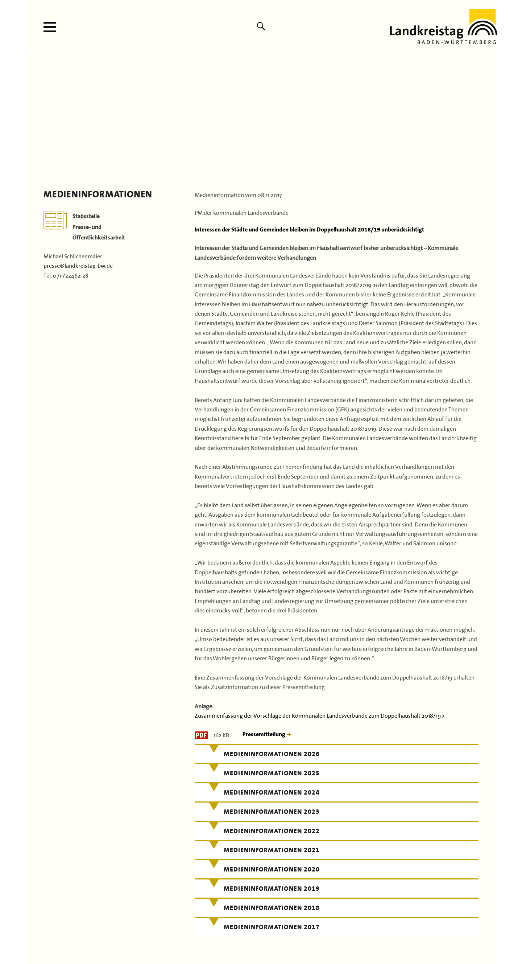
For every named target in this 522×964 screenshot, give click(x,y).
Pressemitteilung (264, 734)
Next (488, 116)
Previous (34, 116)
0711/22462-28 (70, 275)
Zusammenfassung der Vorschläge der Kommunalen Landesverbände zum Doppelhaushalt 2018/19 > (320, 715)
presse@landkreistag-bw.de (78, 265)
